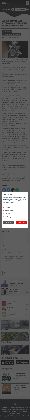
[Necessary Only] (26, 194)
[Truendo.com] (15, 226)
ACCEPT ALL (21, 222)
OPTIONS (8, 222)
